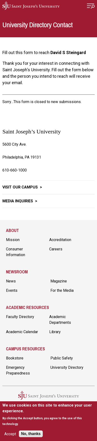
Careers (55, 249)
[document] (48, 414)
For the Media (62, 290)
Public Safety (61, 358)
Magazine (58, 281)
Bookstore (14, 358)
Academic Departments (60, 319)
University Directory (66, 367)
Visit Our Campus (20, 187)
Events (11, 290)
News (11, 281)
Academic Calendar (22, 332)
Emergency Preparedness (18, 370)
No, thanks (31, 434)
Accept (10, 434)
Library (55, 332)
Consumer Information (15, 252)
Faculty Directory (20, 316)
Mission (13, 239)
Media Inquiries (18, 201)
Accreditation (60, 239)
